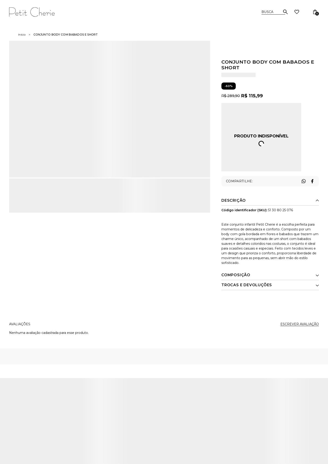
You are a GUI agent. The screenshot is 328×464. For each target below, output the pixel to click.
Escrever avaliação (299, 324)
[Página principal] (41, 12)
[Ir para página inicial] (22, 34)
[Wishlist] (297, 12)
